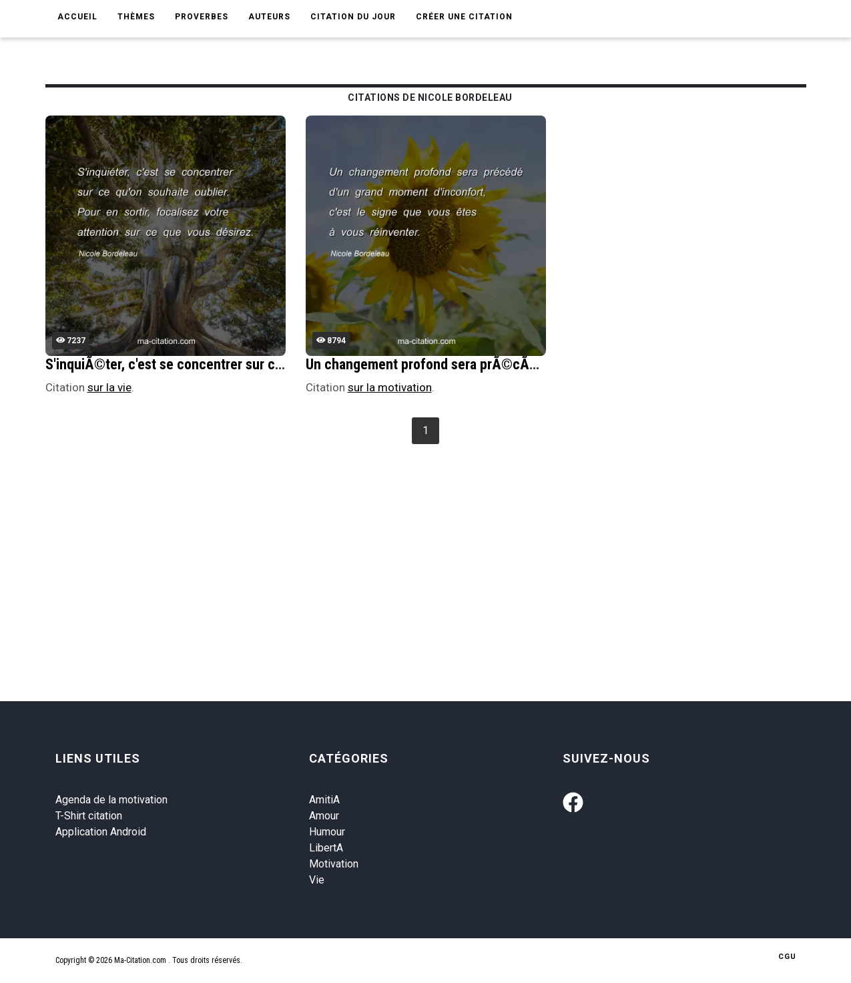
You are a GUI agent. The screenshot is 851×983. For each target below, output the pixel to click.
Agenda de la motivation (111, 799)
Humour (327, 831)
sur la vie (109, 387)
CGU (787, 956)
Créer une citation (464, 16)
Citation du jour (353, 16)
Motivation (333, 863)
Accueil (77, 16)
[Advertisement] (445, 548)
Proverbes (201, 16)
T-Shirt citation (88, 815)
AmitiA (324, 799)
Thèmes (136, 16)
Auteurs (269, 16)
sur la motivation (390, 387)
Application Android (100, 831)
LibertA (326, 847)
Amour (324, 815)
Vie (316, 879)
